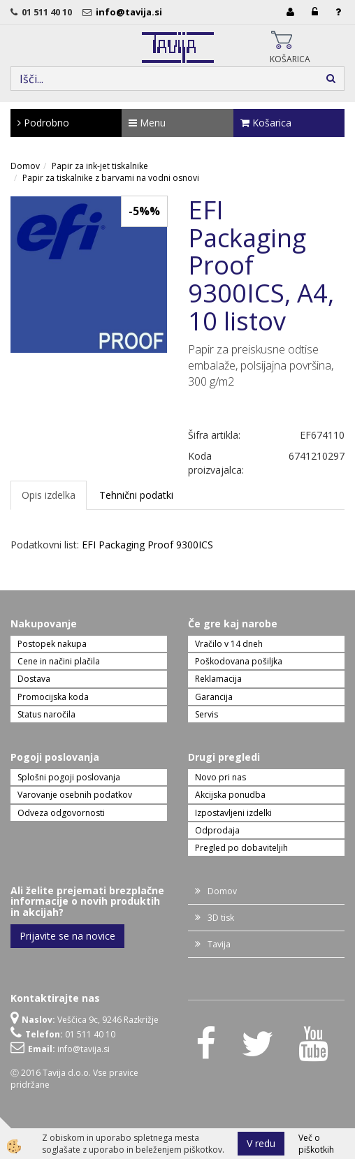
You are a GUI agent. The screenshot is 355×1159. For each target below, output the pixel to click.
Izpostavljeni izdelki (233, 813)
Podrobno (43, 122)
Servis (206, 714)
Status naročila (46, 714)
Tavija (219, 944)
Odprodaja (217, 830)
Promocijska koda (53, 697)
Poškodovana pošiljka (238, 661)
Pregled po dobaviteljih (241, 848)
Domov (25, 166)
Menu (147, 122)
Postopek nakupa (52, 644)
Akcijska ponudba (230, 795)
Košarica (265, 122)
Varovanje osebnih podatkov (74, 795)
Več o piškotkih (316, 1144)
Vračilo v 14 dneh (229, 644)
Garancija (214, 697)
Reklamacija (218, 679)
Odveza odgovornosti (61, 813)
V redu (261, 1143)
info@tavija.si (131, 12)
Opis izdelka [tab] (48, 495)
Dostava (33, 679)
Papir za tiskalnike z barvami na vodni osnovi (110, 178)
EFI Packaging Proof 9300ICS (147, 544)
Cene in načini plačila (58, 661)
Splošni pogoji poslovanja (68, 777)
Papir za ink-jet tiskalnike (100, 166)
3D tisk (221, 918)
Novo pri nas (220, 777)
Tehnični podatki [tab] (136, 495)
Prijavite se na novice (67, 935)
